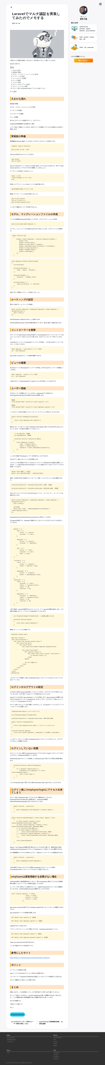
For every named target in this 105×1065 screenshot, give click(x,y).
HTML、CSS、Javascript (87, 47)
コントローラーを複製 (19, 78)
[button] (100, 4)
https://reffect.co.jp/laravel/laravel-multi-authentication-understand (30, 958)
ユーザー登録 (17, 82)
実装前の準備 (17, 72)
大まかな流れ (17, 70)
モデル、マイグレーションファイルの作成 (25, 74)
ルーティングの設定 (19, 76)
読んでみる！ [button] (83, 61)
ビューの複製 (17, 80)
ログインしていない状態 (20, 86)
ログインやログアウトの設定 (21, 84)
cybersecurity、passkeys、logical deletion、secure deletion (87, 28)
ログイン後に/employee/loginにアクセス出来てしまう (29, 88)
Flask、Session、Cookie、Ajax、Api (87, 38)
